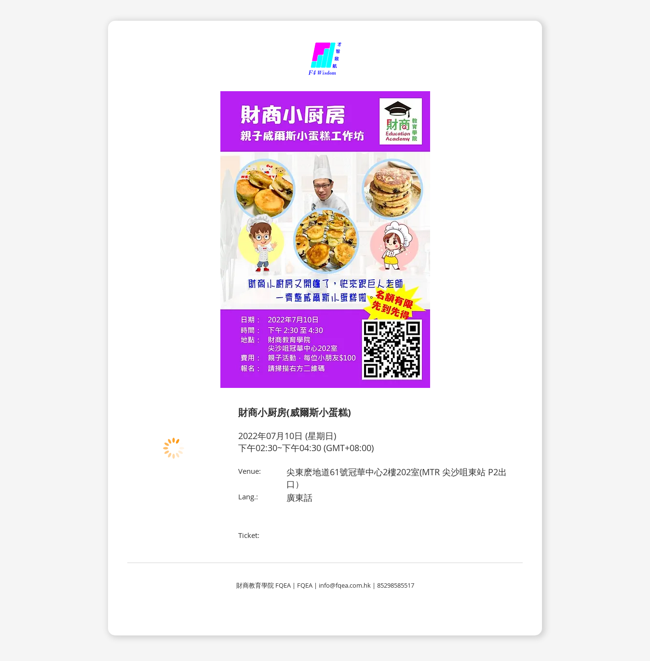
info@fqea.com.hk (345, 585)
